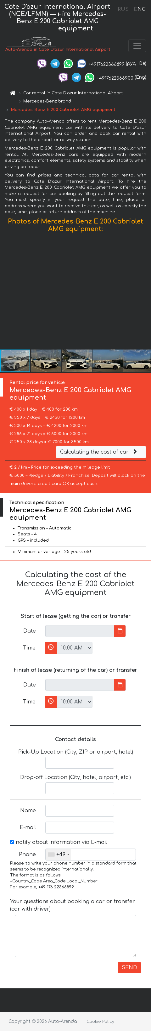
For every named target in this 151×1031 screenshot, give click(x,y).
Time (29, 648)
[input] (79, 631)
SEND (129, 968)
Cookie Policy (100, 1021)
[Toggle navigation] (137, 45)
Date (29, 631)
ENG (139, 9)
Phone (27, 854)
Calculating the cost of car (99, 452)
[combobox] (58, 854)
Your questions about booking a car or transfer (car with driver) (72, 905)
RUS (123, 9)
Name (28, 810)
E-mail (28, 827)
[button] (145, 292)
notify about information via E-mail (58, 842)
